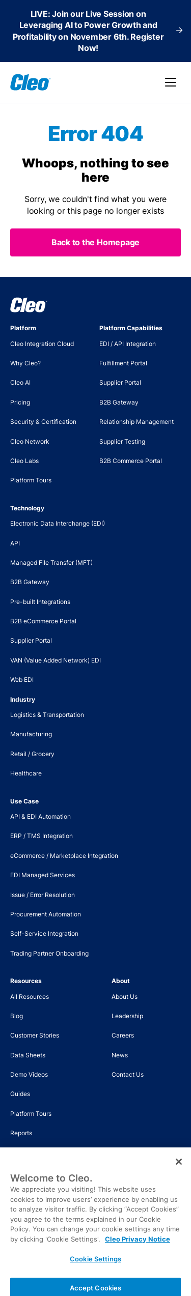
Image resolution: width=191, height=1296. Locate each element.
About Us (125, 996)
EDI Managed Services (42, 875)
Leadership (127, 1016)
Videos (20, 1153)
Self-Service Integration (44, 933)
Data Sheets (27, 1055)
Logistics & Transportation (47, 714)
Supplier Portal (120, 382)
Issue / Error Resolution (42, 895)
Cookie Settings (95, 1266)
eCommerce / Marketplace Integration (64, 855)
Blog (16, 1016)
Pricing (20, 402)
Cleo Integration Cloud (42, 344)
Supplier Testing (122, 441)
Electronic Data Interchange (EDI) (57, 523)
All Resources (29, 996)
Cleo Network (29, 441)
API (15, 543)
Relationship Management (136, 421)
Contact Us (128, 1074)
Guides (20, 1094)
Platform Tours (30, 480)
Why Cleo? (25, 363)
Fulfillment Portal (123, 363)
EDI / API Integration (127, 344)
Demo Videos (29, 1074)
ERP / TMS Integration (41, 836)
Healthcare (26, 773)
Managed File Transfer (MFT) (51, 562)
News (120, 1055)
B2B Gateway (119, 402)
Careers (123, 1035)
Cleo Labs (24, 461)
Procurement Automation (45, 914)
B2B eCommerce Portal (43, 621)
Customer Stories (34, 1035)
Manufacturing (31, 734)
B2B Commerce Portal (130, 461)
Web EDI (22, 679)
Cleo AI (20, 382)
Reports (21, 1133)
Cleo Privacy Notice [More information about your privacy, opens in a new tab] (137, 1247)
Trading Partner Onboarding (49, 953)
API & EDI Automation (40, 816)
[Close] (179, 1169)
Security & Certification (43, 421)
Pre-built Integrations (40, 602)
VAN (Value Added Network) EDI (55, 660)
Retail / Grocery (32, 754)
